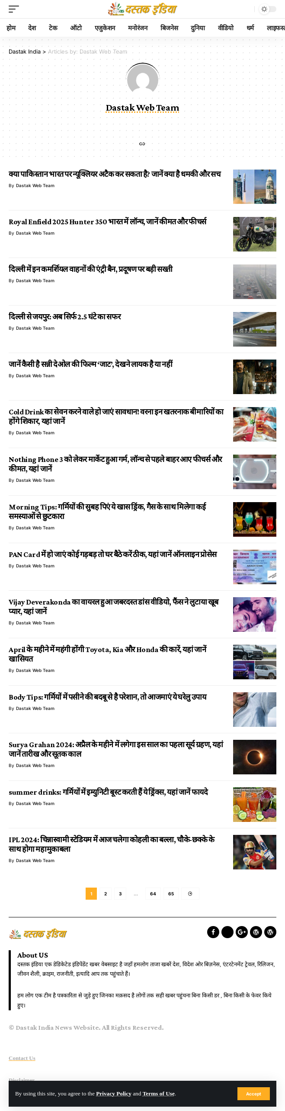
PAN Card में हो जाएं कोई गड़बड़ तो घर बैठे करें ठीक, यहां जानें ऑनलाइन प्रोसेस (113, 554)
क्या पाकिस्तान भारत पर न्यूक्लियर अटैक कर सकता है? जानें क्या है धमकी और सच (114, 174)
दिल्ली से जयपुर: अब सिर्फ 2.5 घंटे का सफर (64, 316)
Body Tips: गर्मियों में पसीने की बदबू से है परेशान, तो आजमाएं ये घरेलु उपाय (107, 697)
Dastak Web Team (35, 185)
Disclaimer (22, 1080)
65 (171, 893)
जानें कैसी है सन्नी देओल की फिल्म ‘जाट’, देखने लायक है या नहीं (90, 364)
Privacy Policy (113, 1093)
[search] (245, 9)
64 (153, 893)
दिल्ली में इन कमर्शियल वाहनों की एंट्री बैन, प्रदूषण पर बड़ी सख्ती (91, 269)
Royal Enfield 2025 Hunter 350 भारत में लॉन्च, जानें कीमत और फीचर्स (107, 221)
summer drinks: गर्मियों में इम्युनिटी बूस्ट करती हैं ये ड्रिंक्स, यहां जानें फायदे (108, 792)
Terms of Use (159, 1093)
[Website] (142, 144)
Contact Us (22, 1058)
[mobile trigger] (16, 9)
